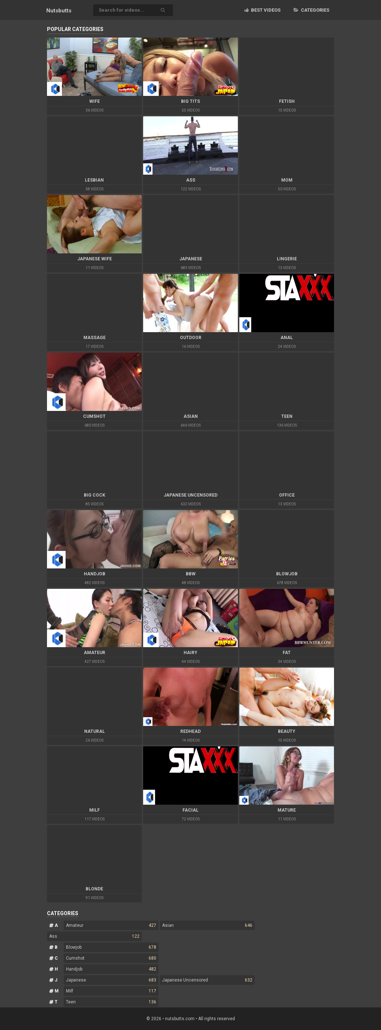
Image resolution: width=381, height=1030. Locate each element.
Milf (111, 991)
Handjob (111, 969)
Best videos (262, 10)
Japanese (111, 980)
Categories (311, 10)
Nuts (58, 10)
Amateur (111, 925)
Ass (94, 936)
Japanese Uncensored (207, 980)
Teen (111, 1001)
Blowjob (111, 947)
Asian (207, 925)
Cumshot (111, 958)
